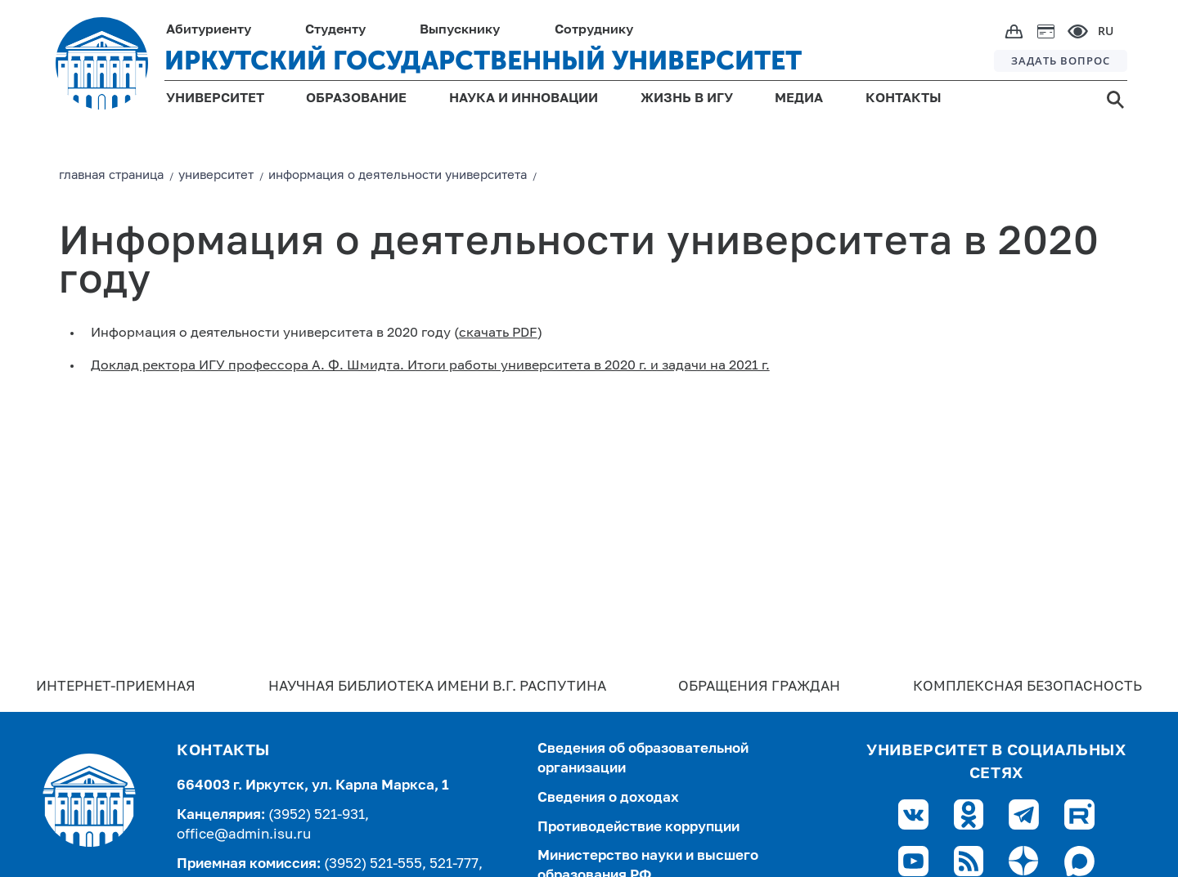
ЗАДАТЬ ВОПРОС (1060, 60)
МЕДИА (799, 98)
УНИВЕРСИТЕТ (215, 98)
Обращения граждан (759, 687)
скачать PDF (498, 333)
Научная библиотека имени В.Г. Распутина (437, 687)
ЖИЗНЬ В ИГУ (687, 98)
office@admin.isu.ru (244, 835)
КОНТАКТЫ (904, 98)
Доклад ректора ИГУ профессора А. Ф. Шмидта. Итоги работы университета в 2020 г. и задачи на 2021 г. (430, 366)
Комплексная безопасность (1027, 687)
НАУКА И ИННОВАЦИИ (523, 98)
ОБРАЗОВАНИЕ (356, 98)
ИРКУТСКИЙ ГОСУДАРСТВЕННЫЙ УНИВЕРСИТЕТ (483, 60)
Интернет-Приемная (116, 687)
